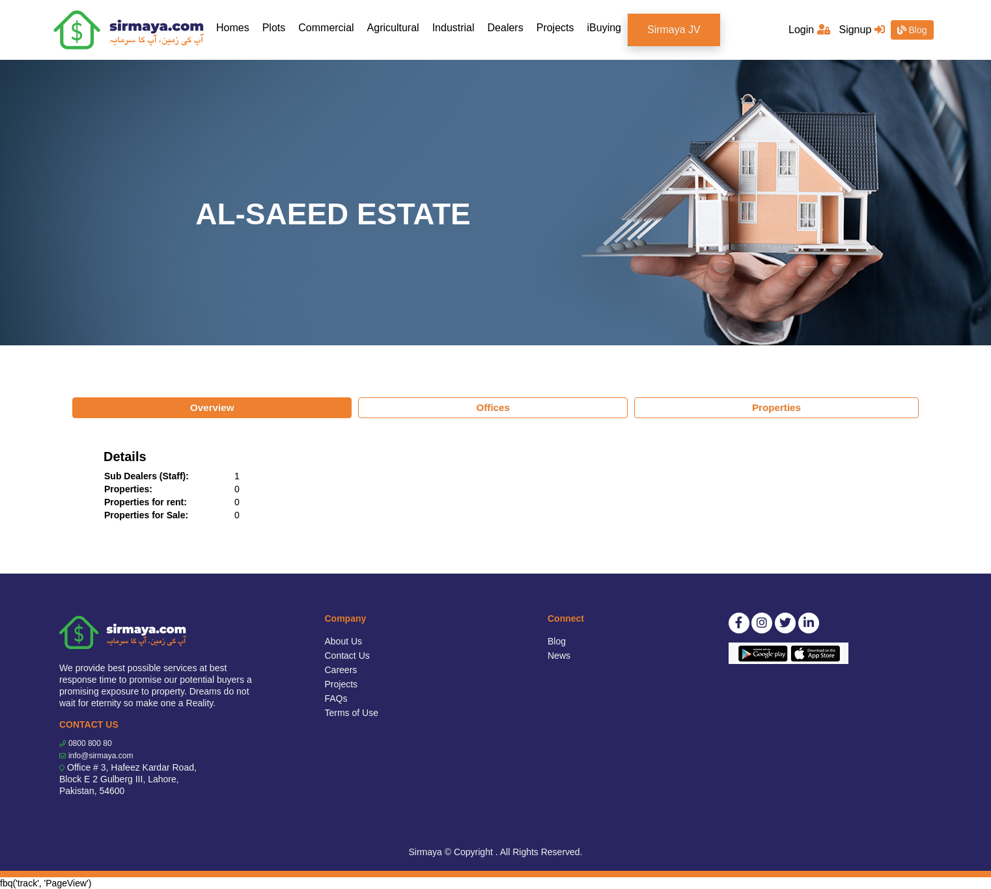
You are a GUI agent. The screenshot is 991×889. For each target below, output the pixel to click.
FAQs (336, 698)
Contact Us (347, 655)
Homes (236, 27)
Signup (861, 29)
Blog (912, 30)
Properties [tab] (776, 407)
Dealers (505, 27)
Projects (555, 27)
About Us (344, 641)
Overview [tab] (212, 407)
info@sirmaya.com (100, 755)
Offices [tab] (493, 407)
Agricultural (393, 27)
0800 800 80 (90, 743)
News (559, 655)
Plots (274, 27)
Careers (341, 670)
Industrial (453, 27)
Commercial (326, 27)
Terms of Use (351, 713)
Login (809, 29)
